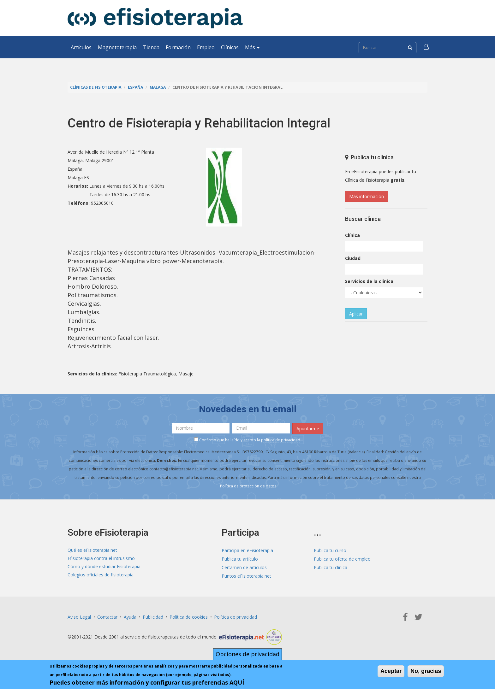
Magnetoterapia (117, 47)
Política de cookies (189, 616)
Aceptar (391, 671)
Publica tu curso (330, 550)
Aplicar (356, 314)
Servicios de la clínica (369, 281)
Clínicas (230, 47)
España (137, 87)
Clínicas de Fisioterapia (96, 87)
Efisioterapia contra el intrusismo (101, 558)
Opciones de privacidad (247, 654)
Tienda (151, 47)
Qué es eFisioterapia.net (92, 550)
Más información (366, 196)
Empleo (206, 47)
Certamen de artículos (244, 567)
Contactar (107, 616)
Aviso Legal (79, 616)
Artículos (81, 47)
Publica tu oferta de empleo (342, 558)
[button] (426, 47)
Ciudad (353, 258)
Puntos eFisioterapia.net (246, 575)
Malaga (160, 87)
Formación (178, 47)
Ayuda (130, 616)
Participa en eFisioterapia (247, 550)
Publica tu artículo (240, 558)
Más (252, 47)
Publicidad (153, 616)
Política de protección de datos (248, 485)
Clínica (352, 235)
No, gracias (425, 671)
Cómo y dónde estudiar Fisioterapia (104, 567)
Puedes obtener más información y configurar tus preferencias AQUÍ (147, 682)
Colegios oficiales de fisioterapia (101, 575)
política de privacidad (280, 439)
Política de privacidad (235, 616)
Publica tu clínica (330, 567)
